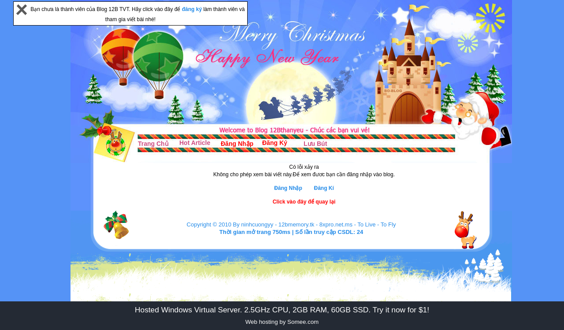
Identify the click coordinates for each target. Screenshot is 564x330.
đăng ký (193, 9)
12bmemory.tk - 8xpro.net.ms (315, 224)
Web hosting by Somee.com (282, 322)
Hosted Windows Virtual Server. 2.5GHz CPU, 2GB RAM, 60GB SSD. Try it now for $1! (282, 309)
